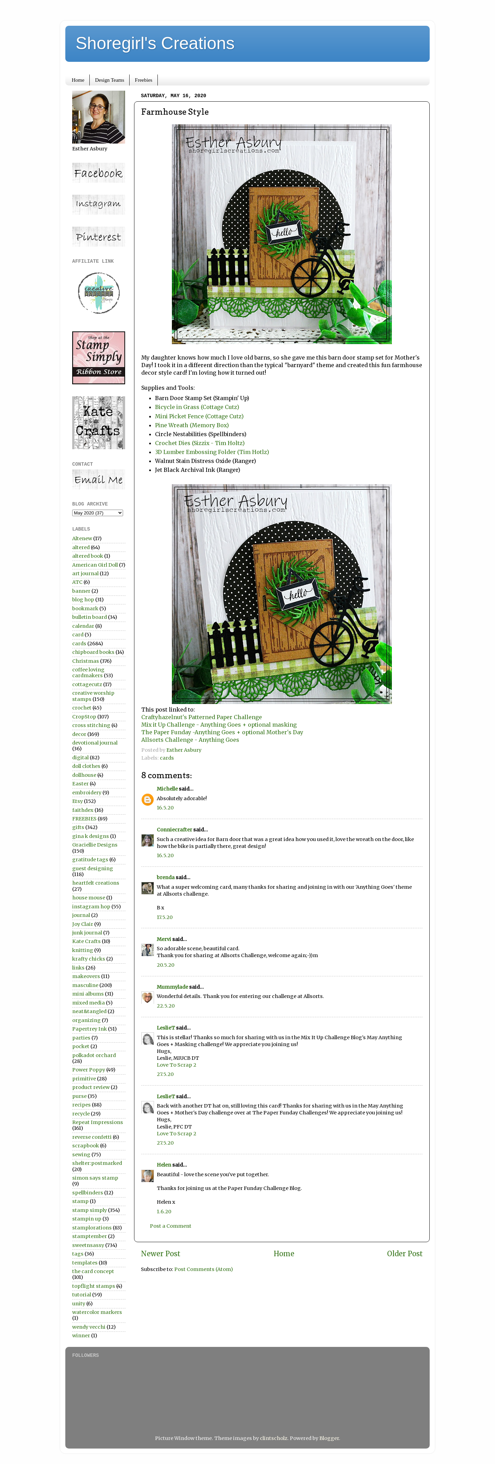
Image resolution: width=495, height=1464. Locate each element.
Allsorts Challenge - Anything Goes (190, 739)
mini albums (88, 994)
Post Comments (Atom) (203, 1269)
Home (78, 80)
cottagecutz (87, 684)
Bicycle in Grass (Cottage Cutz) (197, 407)
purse (79, 1096)
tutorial (81, 1295)
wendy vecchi (89, 1327)
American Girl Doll (95, 565)
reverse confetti (92, 1137)
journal (81, 915)
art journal (85, 573)
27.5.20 (165, 1074)
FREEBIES (84, 819)
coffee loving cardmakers (88, 673)
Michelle (167, 789)
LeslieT (166, 1028)
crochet (81, 708)
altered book (87, 556)
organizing (86, 1020)
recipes (81, 1105)
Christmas (85, 661)
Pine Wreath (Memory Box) (192, 425)
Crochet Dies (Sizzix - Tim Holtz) (200, 443)
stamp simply (89, 1210)
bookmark (85, 608)
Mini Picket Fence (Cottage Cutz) (199, 416)
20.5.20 (165, 965)
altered (81, 547)
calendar (83, 626)
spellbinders (87, 1193)
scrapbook (85, 1146)
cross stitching (91, 725)
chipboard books (93, 652)
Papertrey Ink (89, 1029)
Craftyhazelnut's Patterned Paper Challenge (201, 717)
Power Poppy (88, 1070)
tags (78, 1254)
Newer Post (160, 1253)
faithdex (83, 810)
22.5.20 (166, 1006)
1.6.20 (164, 1211)
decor (79, 734)
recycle (81, 1114)
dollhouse (84, 775)
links (78, 968)
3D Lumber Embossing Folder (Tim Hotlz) (212, 452)
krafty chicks (88, 959)
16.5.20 (165, 808)
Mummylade (172, 987)
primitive (84, 1079)
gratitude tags (90, 859)
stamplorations (92, 1228)
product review (91, 1087)
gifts (78, 827)
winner (81, 1335)
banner (81, 591)
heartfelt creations (95, 883)
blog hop (83, 600)
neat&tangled (89, 1011)
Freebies (143, 80)
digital (80, 757)
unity (78, 1304)
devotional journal (95, 743)
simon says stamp (95, 1178)
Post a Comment (170, 1226)
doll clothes (86, 766)
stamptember (89, 1236)
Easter (80, 784)
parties (81, 1038)
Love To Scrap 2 (176, 1065)
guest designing (92, 868)
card (78, 635)
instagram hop (91, 907)
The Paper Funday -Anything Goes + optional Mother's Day (222, 732)
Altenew (82, 538)
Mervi (164, 939)
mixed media (88, 1003)
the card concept (93, 1271)
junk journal (87, 933)
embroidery (86, 793)
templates (85, 1263)
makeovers (86, 976)
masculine (85, 985)
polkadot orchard (94, 1055)
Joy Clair (82, 924)
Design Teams (109, 80)
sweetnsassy (88, 1245)
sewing (81, 1154)
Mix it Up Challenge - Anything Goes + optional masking (219, 724)
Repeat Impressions (97, 1122)
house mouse (88, 898)
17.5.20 (165, 917)
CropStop (84, 717)
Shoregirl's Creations (155, 43)
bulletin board (89, 617)
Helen (164, 1165)
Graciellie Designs (95, 845)
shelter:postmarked (97, 1163)
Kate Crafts (86, 941)
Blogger (329, 1438)
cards (167, 758)
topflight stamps (93, 1286)
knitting (82, 950)
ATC (77, 582)
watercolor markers (97, 1312)
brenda (166, 877)
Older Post (405, 1253)
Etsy (77, 801)
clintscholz (273, 1438)
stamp (80, 1201)
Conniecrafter (174, 830)
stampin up (86, 1219)
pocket (80, 1046)
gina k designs (90, 836)
